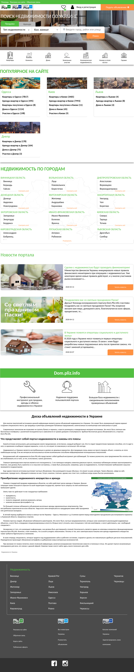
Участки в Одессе (13, 113)
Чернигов (118, 576)
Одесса (51, 597)
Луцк (54, 181)
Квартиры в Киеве (61, 96)
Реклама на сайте (17, 2)
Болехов (56, 219)
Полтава (52, 603)
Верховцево (105, 185)
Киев (12, 603)
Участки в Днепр (12, 153)
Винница (7, 181)
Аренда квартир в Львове (110, 101)
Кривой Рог (53, 576)
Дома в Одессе (13, 109)
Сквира (103, 215)
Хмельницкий (87, 603)
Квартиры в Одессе (15, 96)
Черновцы (119, 581)
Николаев (53, 592)
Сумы (82, 576)
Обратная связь (33, 2)
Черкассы (84, 608)
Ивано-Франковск (60, 215)
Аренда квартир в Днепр (17, 145)
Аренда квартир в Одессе (17, 101)
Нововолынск (58, 185)
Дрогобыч (105, 232)
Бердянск (8, 223)
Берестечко (57, 188)
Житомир (56, 198)
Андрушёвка (58, 202)
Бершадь (7, 185)
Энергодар (8, 219)
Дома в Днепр (11, 149)
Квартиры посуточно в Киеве (66, 105)
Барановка (57, 206)
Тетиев (103, 223)
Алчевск (56, 232)
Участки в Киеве (58, 113)
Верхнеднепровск (108, 188)
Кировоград (16, 608)
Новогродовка (10, 206)
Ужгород (104, 198)
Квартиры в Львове (107, 96)
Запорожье (8, 215)
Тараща (103, 219)
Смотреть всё (24, 191)
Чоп (102, 202)
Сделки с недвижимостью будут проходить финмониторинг (97, 267)
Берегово (104, 206)
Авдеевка (8, 202)
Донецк (7, 198)
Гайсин (6, 188)
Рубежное (56, 236)
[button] (46, 29)
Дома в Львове (105, 105)
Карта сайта (17, 641)
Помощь (5, 2)
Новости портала (17, 255)
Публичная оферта (20, 647)
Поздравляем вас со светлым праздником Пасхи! (92, 299)
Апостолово (105, 181)
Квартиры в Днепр (14, 141)
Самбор (103, 236)
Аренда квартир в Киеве (64, 101)
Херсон (83, 597)
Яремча (55, 223)
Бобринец (8, 236)
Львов (51, 586)
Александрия (9, 232)
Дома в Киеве (58, 109)
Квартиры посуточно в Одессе (19, 105)
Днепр (13, 581)
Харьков (84, 592)
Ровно (51, 608)
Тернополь (85, 581)
